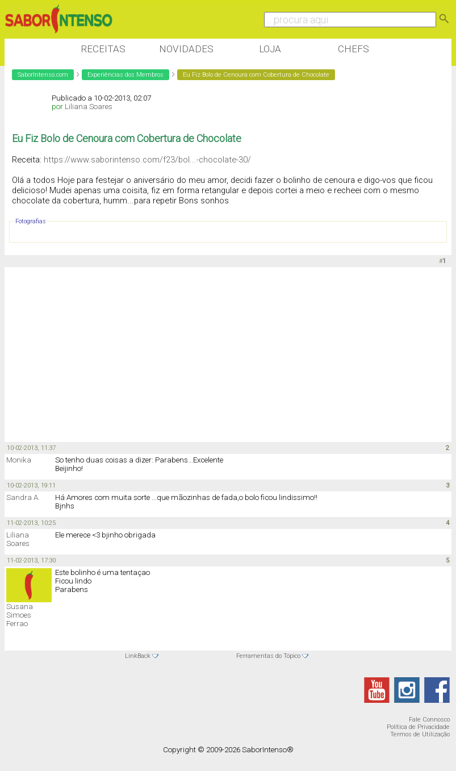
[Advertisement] (211, 355)
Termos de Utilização (420, 734)
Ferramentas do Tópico (268, 656)
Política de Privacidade (418, 727)
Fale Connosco (429, 719)
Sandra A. (23, 497)
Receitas (103, 49)
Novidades (186, 49)
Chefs (353, 49)
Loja (270, 49)
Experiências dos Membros (125, 74)
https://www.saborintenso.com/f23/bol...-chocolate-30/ (147, 160)
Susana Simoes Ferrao (19, 615)
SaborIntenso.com (43, 74)
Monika (18, 460)
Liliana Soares (88, 106)
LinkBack (137, 656)
